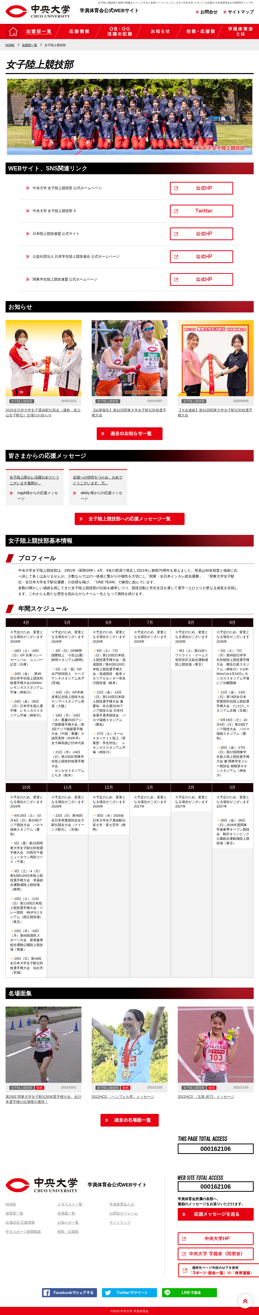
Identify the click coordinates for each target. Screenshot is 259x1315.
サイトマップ (241, 12)
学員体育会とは (121, 1204)
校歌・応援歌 (68, 1232)
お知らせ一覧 (68, 1222)
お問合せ (208, 12)
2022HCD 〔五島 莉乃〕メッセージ (206, 1097)
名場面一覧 (66, 1213)
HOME (11, 1204)
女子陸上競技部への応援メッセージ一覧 (130, 518)
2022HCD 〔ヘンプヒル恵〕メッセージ (123, 1097)
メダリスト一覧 (69, 1204)
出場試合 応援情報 (20, 1222)
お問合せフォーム (123, 1213)
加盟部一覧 (14, 1213)
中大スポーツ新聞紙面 (23, 1232)
